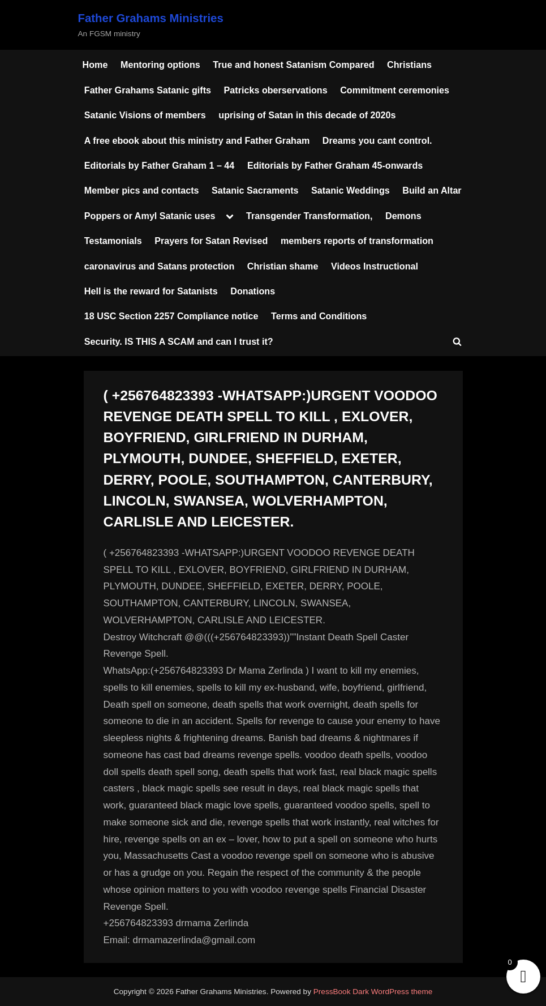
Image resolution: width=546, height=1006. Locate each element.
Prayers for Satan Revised (211, 241)
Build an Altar (431, 190)
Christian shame (283, 266)
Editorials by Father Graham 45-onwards (335, 165)
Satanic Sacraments (255, 190)
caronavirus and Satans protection (159, 266)
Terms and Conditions (319, 316)
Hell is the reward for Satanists (151, 291)
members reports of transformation (357, 241)
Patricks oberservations (276, 90)
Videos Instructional (374, 266)
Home (95, 64)
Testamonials (113, 241)
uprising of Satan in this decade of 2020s (306, 115)
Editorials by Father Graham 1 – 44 (159, 165)
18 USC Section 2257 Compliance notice (171, 316)
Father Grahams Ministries (150, 18)
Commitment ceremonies (394, 90)
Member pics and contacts (141, 190)
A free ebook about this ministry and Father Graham (197, 140)
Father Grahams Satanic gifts (147, 90)
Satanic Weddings (350, 190)
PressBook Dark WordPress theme (373, 991)
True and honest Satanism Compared (293, 64)
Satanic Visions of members (145, 115)
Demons (403, 216)
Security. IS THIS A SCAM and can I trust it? (178, 341)
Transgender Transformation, (309, 216)
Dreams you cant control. (377, 140)
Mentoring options (160, 64)
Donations (252, 291)
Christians (409, 64)
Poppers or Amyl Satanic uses (150, 216)
